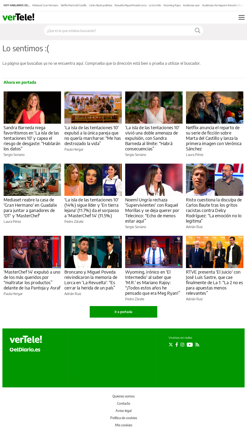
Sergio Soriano (14, 155)
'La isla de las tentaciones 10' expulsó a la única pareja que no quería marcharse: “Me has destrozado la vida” (92, 135)
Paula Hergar (73, 149)
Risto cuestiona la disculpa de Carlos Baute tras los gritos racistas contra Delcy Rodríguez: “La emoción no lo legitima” (214, 210)
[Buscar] (197, 31)
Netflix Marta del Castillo (74, 5)
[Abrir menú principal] (242, 17)
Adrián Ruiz (194, 227)
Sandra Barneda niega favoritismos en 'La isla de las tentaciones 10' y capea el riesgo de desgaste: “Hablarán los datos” (32, 138)
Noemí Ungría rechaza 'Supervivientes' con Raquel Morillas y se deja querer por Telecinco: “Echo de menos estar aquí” (152, 210)
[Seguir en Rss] (197, 344)
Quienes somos (123, 396)
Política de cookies (123, 418)
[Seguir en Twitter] (171, 344)
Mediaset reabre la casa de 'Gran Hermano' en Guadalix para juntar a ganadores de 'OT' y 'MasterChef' (30, 207)
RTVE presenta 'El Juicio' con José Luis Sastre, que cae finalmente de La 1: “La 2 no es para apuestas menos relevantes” (214, 282)
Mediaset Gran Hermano (45, 5)
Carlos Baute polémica (100, 5)
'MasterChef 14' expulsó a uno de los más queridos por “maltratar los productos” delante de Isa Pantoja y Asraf (32, 279)
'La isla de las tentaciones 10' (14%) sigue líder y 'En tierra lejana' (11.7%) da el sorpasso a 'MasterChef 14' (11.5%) (91, 207)
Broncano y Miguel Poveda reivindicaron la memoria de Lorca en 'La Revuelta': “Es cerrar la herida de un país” (90, 279)
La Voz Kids (155, 5)
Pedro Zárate (73, 221)
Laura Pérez (194, 155)
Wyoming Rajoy (172, 5)
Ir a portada (123, 312)
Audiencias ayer (191, 5)
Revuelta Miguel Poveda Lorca (130, 5)
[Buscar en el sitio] (118, 31)
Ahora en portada (20, 82)
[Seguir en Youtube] (190, 344)
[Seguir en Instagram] (182, 344)
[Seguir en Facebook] (176, 344)
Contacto (123, 403)
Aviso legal (123, 411)
